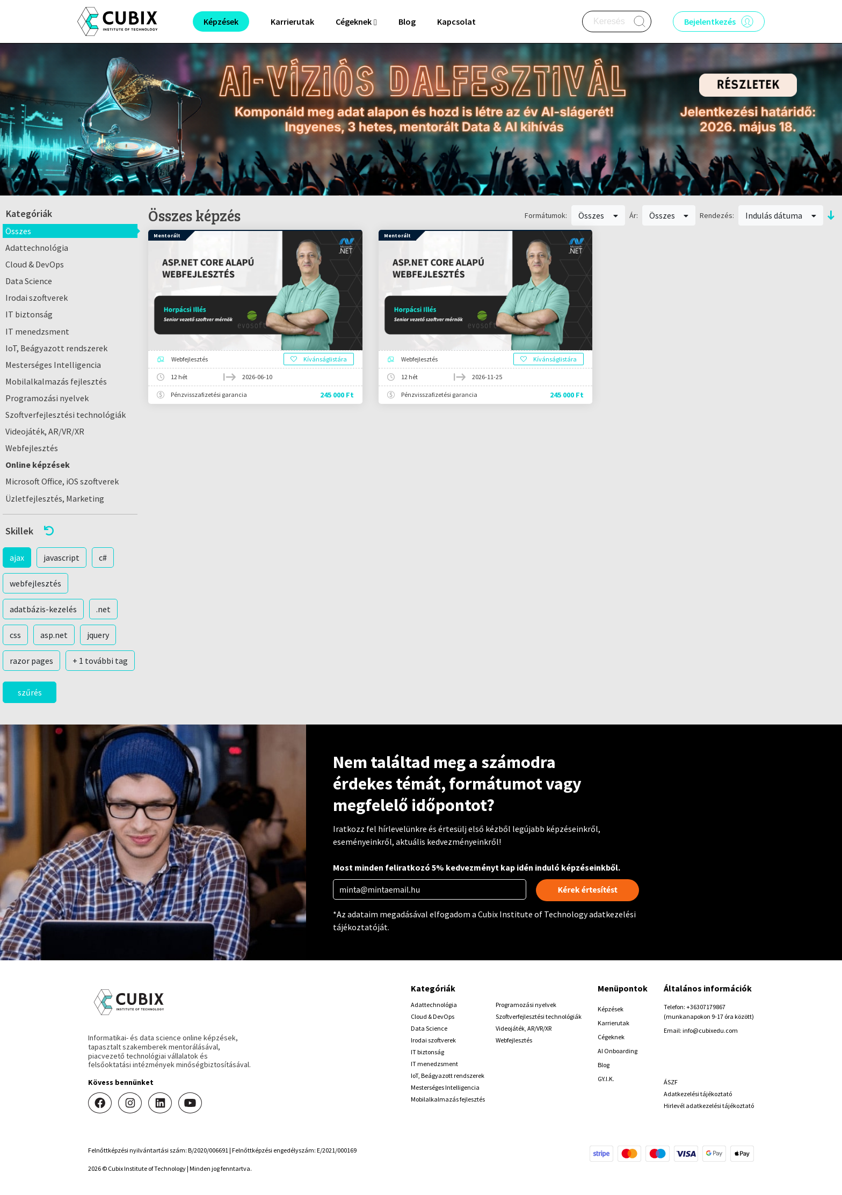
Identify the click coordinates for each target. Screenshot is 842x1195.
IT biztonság (29, 314)
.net (103, 609)
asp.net (54, 634)
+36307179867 (705, 1007)
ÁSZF (671, 1082)
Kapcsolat (456, 21)
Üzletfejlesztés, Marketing (54, 498)
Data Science (28, 281)
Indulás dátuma (780, 215)
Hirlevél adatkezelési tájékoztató (709, 1106)
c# (103, 557)
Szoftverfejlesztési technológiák (65, 414)
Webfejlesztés (31, 448)
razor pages (31, 660)
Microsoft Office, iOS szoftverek (62, 481)
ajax (17, 557)
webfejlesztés (35, 583)
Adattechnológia (36, 247)
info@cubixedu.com (710, 1030)
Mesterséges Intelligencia (53, 364)
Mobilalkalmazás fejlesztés (56, 381)
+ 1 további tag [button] (100, 660)
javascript (61, 557)
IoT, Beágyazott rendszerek (56, 348)
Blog (407, 21)
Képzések (610, 1009)
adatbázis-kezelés (43, 609)
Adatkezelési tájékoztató (698, 1094)
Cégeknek (611, 1037)
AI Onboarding (617, 1051)
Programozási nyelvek (47, 398)
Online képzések (37, 464)
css (15, 634)
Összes (18, 231)
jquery (98, 634)
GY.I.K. (606, 1079)
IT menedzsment (37, 331)
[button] (70, 531)
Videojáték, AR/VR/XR (44, 431)
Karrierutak (292, 21)
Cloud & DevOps (34, 264)
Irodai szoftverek (36, 297)
